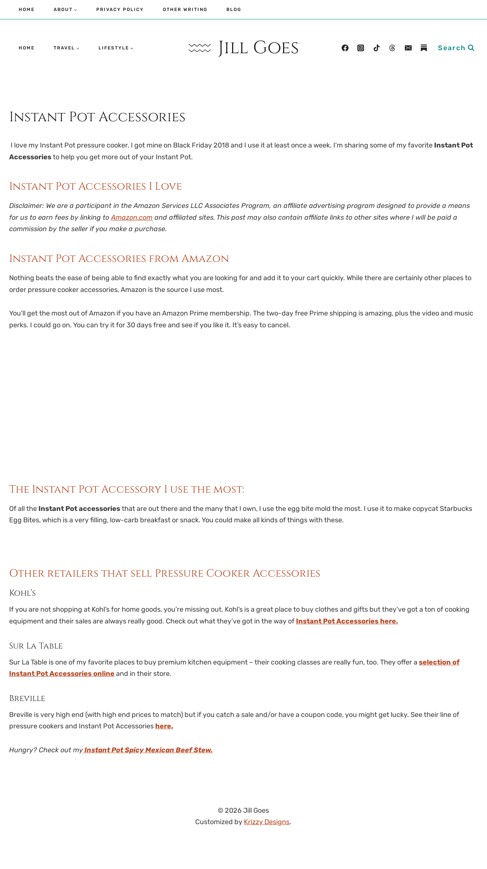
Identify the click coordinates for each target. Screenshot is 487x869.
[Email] (408, 48)
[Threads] (392, 48)
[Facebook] (345, 48)
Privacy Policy (120, 9)
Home (27, 9)
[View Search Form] (456, 48)
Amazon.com (132, 217)
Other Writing (185, 9)
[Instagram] (361, 48)
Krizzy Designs (267, 822)
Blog (233, 9)
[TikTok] (377, 48)
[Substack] (424, 48)
